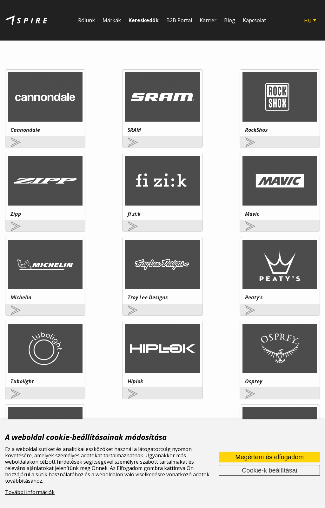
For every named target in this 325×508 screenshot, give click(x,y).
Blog (229, 20)
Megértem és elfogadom (269, 457)
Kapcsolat (254, 20)
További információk (30, 492)
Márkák (112, 20)
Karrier (208, 20)
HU (308, 20)
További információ (72, 359)
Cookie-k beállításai (269, 470)
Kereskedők (144, 20)
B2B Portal (179, 20)
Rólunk (86, 20)
